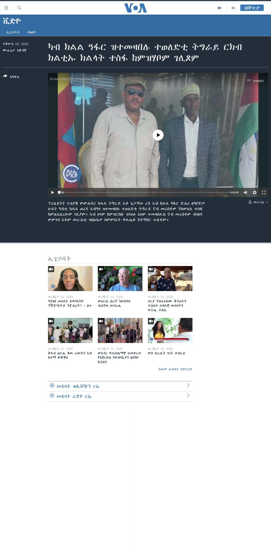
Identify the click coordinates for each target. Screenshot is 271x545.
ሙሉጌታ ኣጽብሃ (14, 50)
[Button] (11, 77)
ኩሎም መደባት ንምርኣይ (175, 369)
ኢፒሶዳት (13, 32)
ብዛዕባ (31, 32)
